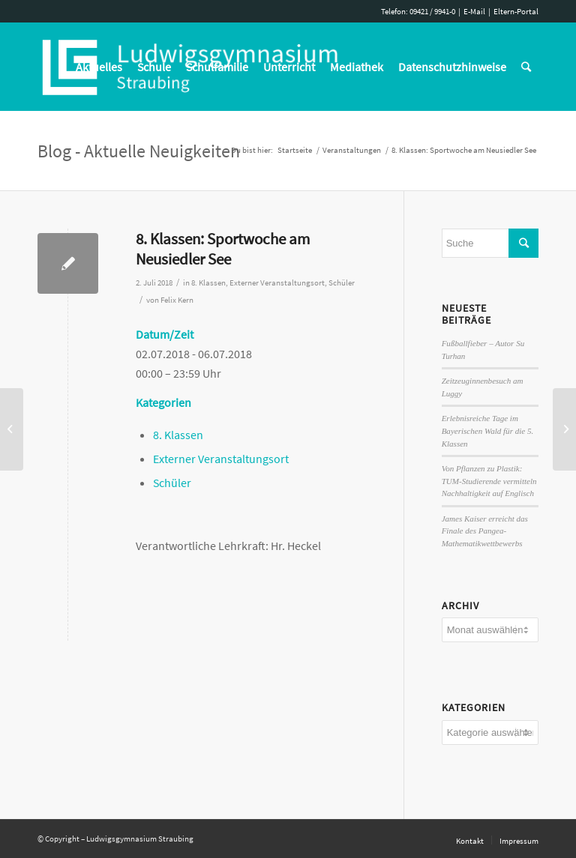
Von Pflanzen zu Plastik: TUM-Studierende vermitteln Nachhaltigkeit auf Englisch (489, 481)
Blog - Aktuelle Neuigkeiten (139, 151)
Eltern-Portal (516, 11)
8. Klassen (208, 283)
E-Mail (474, 11)
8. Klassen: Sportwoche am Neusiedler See (223, 249)
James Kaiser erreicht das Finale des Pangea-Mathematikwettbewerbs (485, 531)
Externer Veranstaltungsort (277, 283)
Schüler (341, 283)
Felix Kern (177, 300)
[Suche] (526, 66)
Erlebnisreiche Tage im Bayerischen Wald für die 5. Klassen (488, 430)
